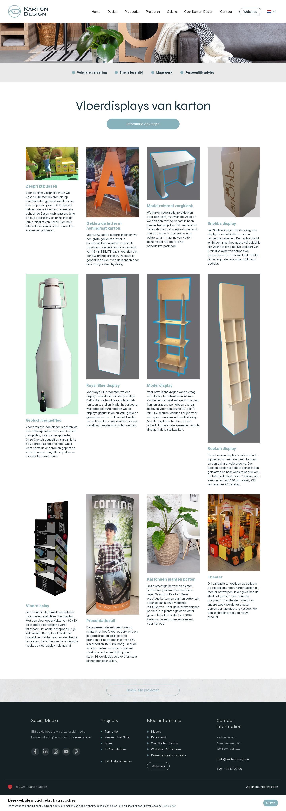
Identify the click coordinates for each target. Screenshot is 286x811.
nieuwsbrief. (83, 737)
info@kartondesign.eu (233, 759)
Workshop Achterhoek (166, 749)
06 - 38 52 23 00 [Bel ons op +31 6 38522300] (230, 769)
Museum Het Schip (117, 737)
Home (96, 12)
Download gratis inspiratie (168, 755)
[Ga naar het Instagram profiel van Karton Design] (56, 752)
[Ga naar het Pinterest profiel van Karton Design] (76, 752)
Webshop (250, 12)
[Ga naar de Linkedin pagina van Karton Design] (45, 752)
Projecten (153, 12)
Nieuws (156, 731)
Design (112, 12)
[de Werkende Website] (10, 787)
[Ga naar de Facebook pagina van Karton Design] (35, 752)
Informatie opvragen (143, 124)
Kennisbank (159, 737)
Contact (226, 12)
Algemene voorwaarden (262, 786)
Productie (132, 12)
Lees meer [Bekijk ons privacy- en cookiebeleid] (169, 805)
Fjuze (108, 743)
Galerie (172, 12)
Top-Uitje (111, 731)
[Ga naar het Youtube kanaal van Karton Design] (66, 752)
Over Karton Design (198, 12)
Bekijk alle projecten (143, 690)
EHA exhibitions (115, 749)
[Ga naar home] (28, 11)
